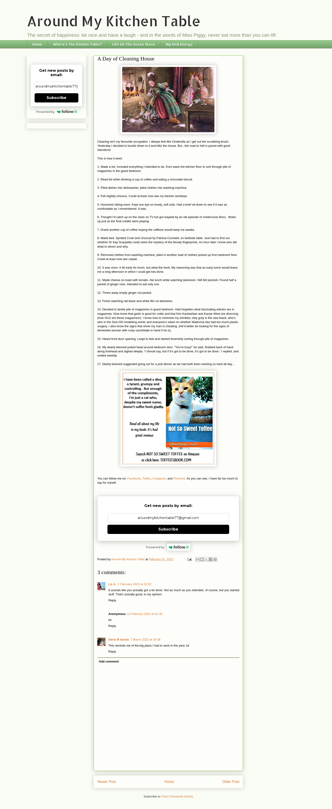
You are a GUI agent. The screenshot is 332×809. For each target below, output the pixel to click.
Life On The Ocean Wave (133, 44)
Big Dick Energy (179, 44)
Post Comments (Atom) (177, 796)
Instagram (159, 478)
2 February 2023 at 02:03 (134, 584)
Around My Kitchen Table (114, 21)
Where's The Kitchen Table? (77, 44)
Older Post (230, 782)
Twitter (146, 478)
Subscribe (168, 529)
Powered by (168, 547)
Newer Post (106, 782)
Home (37, 44)
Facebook (133, 478)
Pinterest (179, 478)
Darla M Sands (118, 639)
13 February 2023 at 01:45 (144, 614)
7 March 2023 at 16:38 (145, 639)
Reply (112, 600)
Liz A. (112, 584)
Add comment (109, 661)
